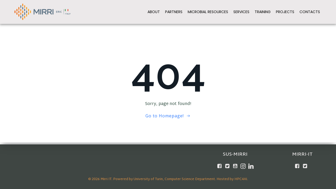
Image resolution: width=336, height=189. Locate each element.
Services (242, 11)
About (154, 11)
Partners (174, 11)
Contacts (310, 11)
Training (263, 11)
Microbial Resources (208, 11)
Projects (285, 11)
